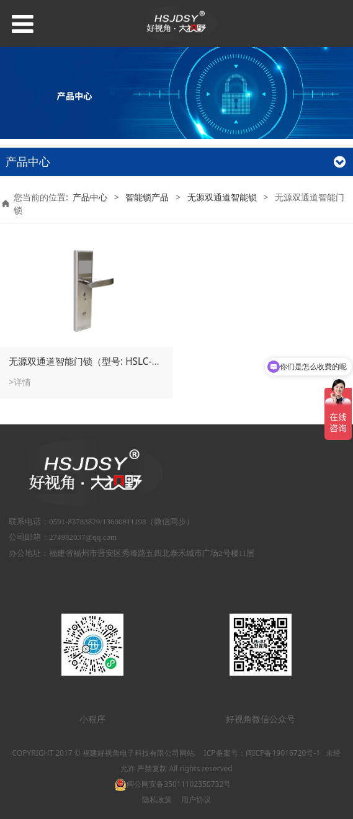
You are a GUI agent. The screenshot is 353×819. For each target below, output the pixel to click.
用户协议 (196, 799)
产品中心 (90, 197)
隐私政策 (157, 799)
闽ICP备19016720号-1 (283, 753)
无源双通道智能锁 (222, 197)
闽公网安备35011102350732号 (172, 784)
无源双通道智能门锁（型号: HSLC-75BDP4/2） (107, 361)
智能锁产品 (147, 197)
